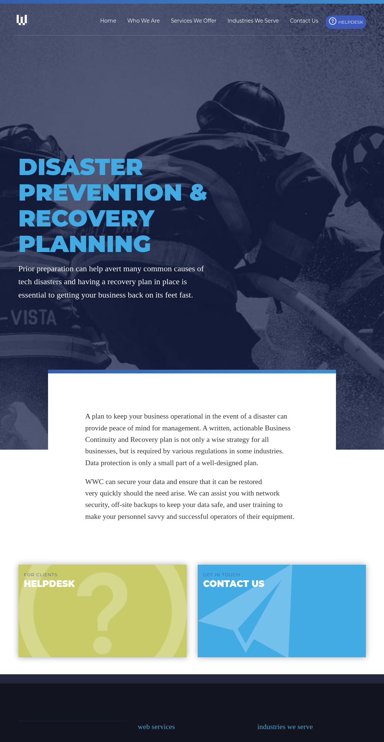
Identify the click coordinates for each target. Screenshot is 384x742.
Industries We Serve (253, 20)
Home (108, 20)
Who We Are (143, 20)
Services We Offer (193, 20)
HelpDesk (350, 22)
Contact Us (304, 20)
